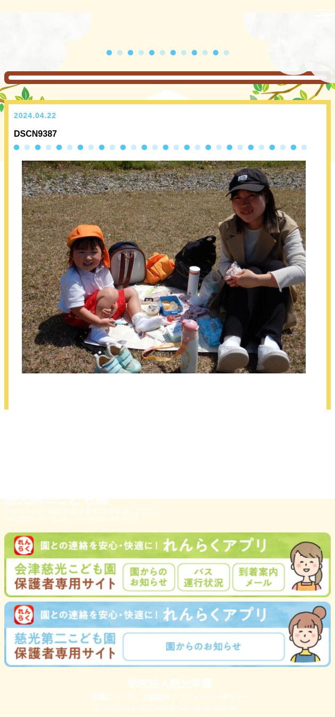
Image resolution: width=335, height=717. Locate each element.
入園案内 (156, 697)
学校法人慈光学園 (170, 683)
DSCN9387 (35, 133)
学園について (112, 697)
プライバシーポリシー (213, 697)
